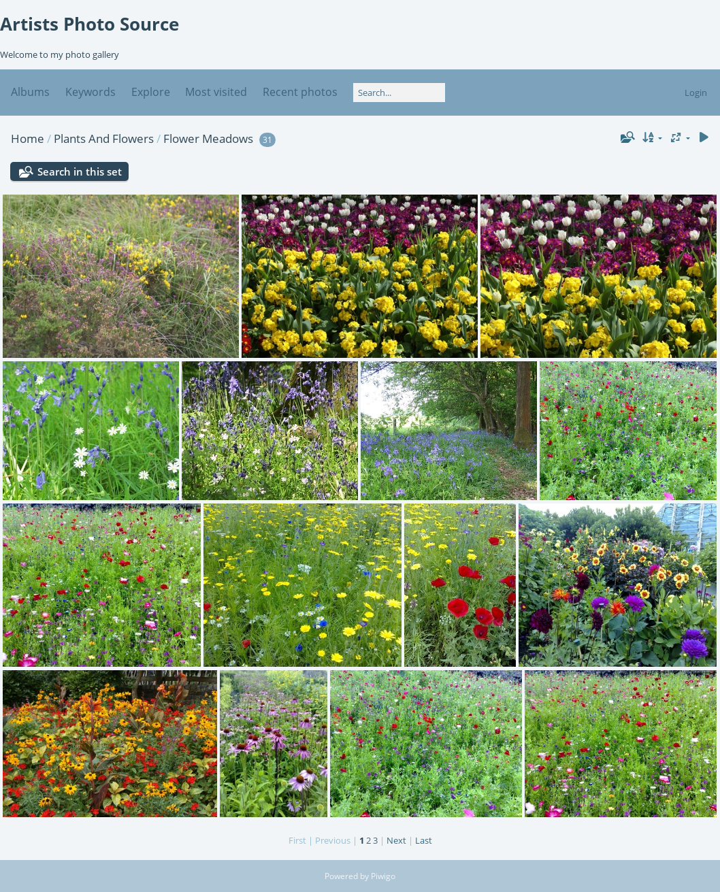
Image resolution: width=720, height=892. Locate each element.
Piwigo (383, 876)
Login (696, 92)
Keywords (90, 91)
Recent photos (300, 91)
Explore (150, 91)
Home (27, 138)
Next (396, 840)
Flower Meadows (208, 138)
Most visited (216, 91)
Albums (30, 91)
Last (423, 840)
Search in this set (79, 171)
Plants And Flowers (104, 138)
